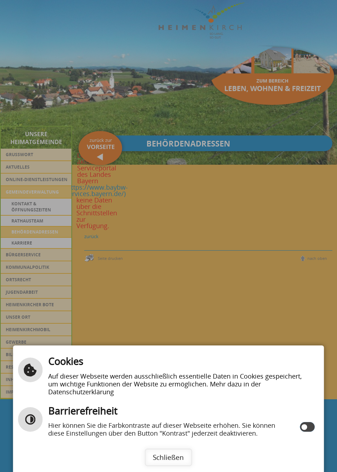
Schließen (168, 457)
